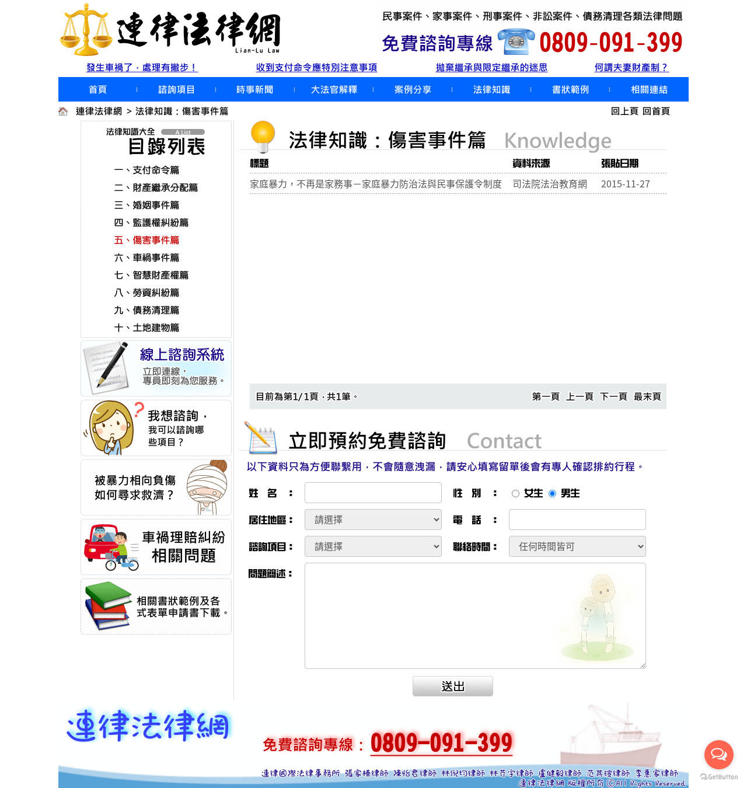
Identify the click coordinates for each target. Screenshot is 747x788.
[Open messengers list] (719, 754)
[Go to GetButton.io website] (719, 776)
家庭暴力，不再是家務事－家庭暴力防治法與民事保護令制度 (376, 183)
